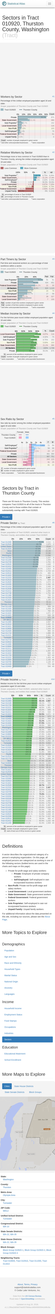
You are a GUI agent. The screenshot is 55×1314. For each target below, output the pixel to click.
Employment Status (13, 1014)
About (20, 1284)
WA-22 (6, 1234)
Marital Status (10, 975)
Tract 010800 (9, 1261)
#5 (53, 419)
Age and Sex (10, 957)
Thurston (7, 1187)
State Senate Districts (14, 1092)
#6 (53, 523)
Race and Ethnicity (13, 963)
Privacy (34, 1284)
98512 (6, 1211)
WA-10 (6, 1226)
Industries (8, 1033)
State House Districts (23, 1086)
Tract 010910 (22, 1261)
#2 (53, 152)
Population (9, 950)
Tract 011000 (35, 1261)
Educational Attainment (14, 1054)
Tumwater (7, 1203)
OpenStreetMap (27, 1299)
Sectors (7, 1039)
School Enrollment (12, 1060)
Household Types (12, 969)
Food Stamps (10, 1021)
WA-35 (13, 1234)
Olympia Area (9, 1195)
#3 (53, 259)
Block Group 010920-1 (13, 1250)
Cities (7, 1086)
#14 (52, 679)
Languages (9, 994)
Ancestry (8, 988)
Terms (27, 1284)
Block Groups (35, 1092)
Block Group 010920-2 (35, 1250)
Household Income (13, 1008)
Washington (8, 1179)
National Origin (11, 981)
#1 (53, 96)
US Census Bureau (33, 1296)
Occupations (10, 1027)
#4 (53, 313)
